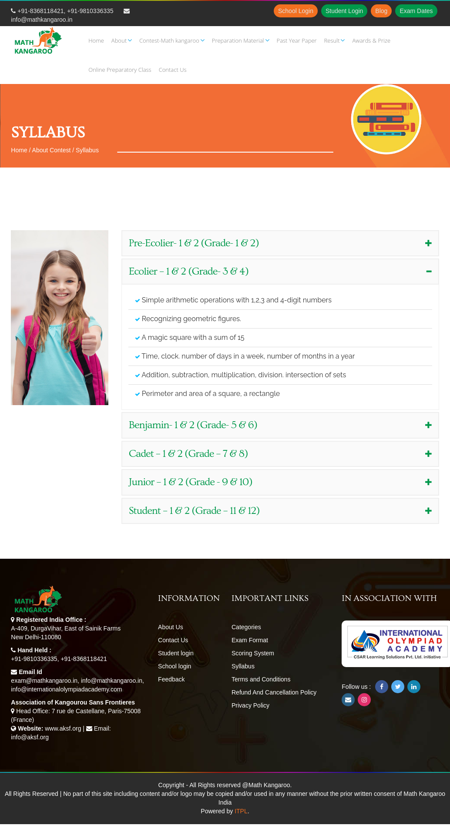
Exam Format (250, 640)
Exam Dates (416, 10)
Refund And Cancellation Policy (274, 692)
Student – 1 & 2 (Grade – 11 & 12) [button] (280, 511)
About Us (170, 627)
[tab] (280, 243)
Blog (381, 10)
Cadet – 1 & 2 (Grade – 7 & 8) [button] (280, 454)
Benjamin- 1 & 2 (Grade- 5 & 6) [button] (280, 425)
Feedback (171, 679)
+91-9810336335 (90, 10)
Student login (176, 653)
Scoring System (253, 653)
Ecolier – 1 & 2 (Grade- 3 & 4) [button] (280, 271)
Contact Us (173, 640)
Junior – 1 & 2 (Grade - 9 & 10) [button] (280, 482)
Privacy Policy (250, 705)
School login (174, 666)
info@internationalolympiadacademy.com (66, 689)
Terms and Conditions (261, 679)
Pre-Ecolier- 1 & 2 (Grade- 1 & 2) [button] (280, 243)
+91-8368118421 (40, 10)
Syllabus (243, 666)
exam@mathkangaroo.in (44, 680)
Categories (246, 627)
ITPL (241, 811)
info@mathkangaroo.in (41, 19)
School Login (295, 10)
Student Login (344, 10)
